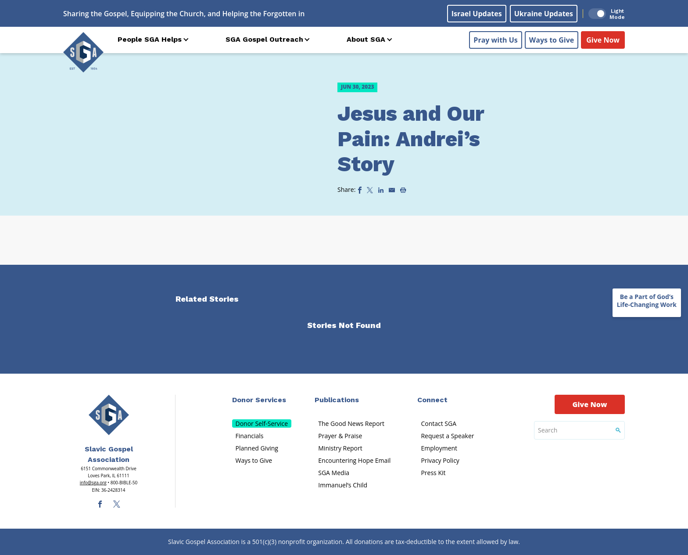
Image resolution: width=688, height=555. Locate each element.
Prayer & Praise (340, 436)
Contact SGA (438, 423)
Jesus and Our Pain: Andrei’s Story (410, 139)
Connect (432, 400)
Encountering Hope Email (354, 460)
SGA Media (333, 473)
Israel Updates (477, 13)
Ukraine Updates (543, 13)
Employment (439, 448)
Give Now (603, 40)
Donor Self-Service (262, 423)
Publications (337, 400)
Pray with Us (495, 40)
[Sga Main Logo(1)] (109, 415)
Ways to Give (551, 40)
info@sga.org (93, 482)
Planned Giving (257, 448)
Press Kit (433, 473)
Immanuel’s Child (342, 485)
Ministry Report (340, 448)
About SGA (366, 39)
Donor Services (259, 400)
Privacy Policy (440, 460)
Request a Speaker (447, 436)
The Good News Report (351, 423)
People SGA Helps (150, 39)
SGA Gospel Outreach (264, 39)
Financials (250, 436)
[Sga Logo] (83, 52)
